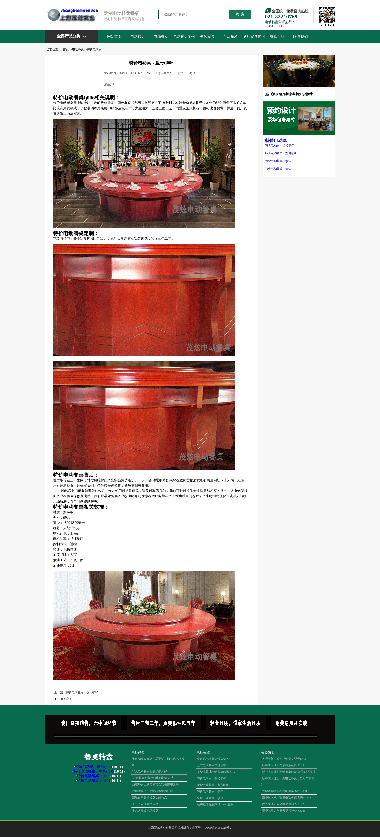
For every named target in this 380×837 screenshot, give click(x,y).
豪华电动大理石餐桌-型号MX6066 (283, 810)
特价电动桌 (94, 49)
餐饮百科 (277, 37)
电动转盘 (137, 37)
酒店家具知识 (254, 37)
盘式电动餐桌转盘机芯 (211, 765)
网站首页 (114, 37)
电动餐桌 (161, 37)
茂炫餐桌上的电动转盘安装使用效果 (155, 784)
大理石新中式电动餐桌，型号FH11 (284, 758)
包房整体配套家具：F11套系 (215, 804)
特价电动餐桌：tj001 (278, 168)
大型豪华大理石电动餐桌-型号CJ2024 (286, 791)
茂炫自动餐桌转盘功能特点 (149, 797)
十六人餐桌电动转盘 (145, 810)
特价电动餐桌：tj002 (278, 161)
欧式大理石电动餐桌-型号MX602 (283, 804)
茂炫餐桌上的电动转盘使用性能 (152, 791)
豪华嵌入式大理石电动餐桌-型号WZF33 (287, 797)
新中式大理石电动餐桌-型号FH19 (283, 765)
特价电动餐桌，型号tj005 (281, 153)
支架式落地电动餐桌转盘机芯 (216, 772)
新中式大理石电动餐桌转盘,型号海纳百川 (288, 772)
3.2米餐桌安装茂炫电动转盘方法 (153, 778)
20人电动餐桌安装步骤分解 (149, 771)
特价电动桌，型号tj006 (279, 145)
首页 (66, 49)
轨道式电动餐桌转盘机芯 (213, 758)
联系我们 (300, 37)
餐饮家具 (207, 37)
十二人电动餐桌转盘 (145, 804)
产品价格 (230, 37)
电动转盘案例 (184, 37)
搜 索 (240, 14)
